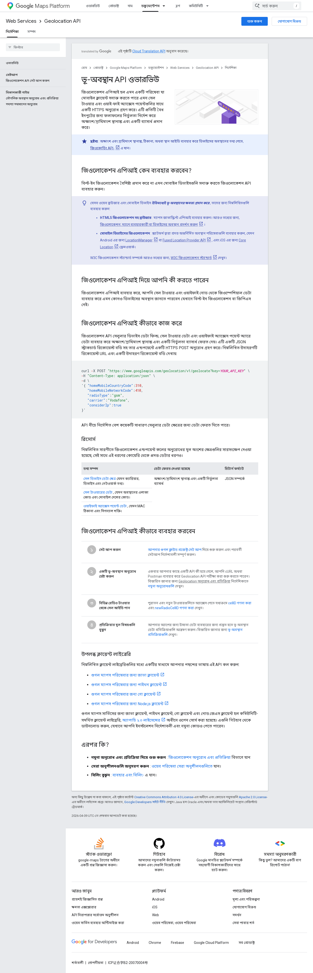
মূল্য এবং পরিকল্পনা (246, 899)
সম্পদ (31, 31)
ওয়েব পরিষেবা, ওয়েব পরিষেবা (174, 923)
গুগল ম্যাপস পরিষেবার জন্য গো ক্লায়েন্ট (123, 694)
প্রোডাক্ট (114, 6)
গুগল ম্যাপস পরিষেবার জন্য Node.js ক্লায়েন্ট (127, 703)
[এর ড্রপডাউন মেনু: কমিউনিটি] (209, 6)
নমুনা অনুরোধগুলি (161, 586)
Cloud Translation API (148, 51)
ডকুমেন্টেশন (156, 68)
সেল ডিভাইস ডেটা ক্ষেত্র (99, 479)
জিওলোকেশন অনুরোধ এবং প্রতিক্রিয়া (199, 757)
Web (155, 915)
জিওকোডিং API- (102, 148)
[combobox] (276, 5)
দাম (130, 6)
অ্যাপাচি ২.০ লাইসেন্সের (141, 720)
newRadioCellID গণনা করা (174, 608)
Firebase (177, 943)
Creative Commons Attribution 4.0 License (163, 797)
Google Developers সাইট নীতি (145, 802)
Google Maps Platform (126, 68)
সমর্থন (237, 915)
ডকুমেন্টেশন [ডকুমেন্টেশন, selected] (150, 6)
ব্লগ (178, 6)
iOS (154, 907)
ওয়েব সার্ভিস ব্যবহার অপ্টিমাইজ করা (98, 923)
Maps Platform (43, 6)
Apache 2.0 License (253, 797)
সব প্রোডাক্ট (247, 943)
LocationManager (139, 240)
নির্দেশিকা (230, 68)
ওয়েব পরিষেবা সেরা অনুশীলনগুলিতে (182, 766)
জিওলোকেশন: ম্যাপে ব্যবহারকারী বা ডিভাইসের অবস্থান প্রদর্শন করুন (149, 224)
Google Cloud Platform (211, 943)
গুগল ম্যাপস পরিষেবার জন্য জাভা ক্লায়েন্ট (125, 675)
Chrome (155, 943)
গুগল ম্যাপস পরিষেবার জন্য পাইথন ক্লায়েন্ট (126, 684)
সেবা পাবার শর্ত (243, 923)
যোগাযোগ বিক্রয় (289, 21)
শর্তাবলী (77, 963)
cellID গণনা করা (239, 603)
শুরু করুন (254, 21)
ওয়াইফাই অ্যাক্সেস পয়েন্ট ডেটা (105, 506)
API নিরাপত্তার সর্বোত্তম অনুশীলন (95, 915)
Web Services (21, 21)
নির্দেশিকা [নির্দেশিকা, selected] (12, 31)
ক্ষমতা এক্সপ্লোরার (84, 907)
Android (158, 899)
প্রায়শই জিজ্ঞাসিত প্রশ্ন (87, 899)
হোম (84, 68)
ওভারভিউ (93, 6)
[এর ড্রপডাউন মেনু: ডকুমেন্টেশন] (165, 6)
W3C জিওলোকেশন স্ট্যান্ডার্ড (191, 258)
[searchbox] (33, 47)
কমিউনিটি (196, 6)
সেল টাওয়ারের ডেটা (97, 492)
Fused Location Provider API (184, 240)
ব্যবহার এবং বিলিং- (128, 775)
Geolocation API (62, 21)
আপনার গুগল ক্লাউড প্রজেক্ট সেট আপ (174, 550)
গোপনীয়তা (95, 963)
